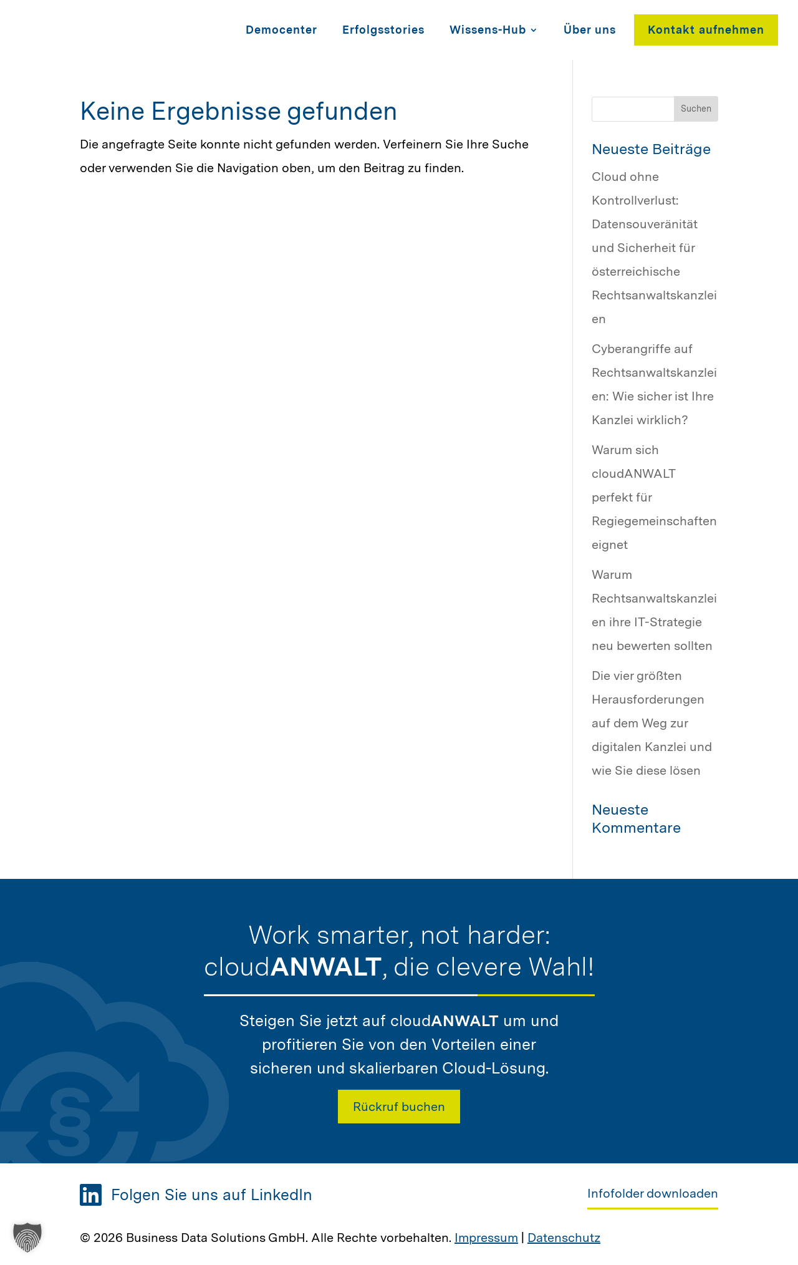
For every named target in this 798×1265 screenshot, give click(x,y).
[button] (27, 1237)
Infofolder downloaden (652, 1193)
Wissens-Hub (487, 29)
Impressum (486, 1237)
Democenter (281, 29)
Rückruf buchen (399, 1106)
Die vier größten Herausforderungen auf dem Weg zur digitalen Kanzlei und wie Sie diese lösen (652, 723)
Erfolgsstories (383, 29)
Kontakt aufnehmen (706, 29)
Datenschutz (563, 1237)
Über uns (590, 29)
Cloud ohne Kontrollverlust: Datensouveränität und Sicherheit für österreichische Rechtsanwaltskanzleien (654, 247)
